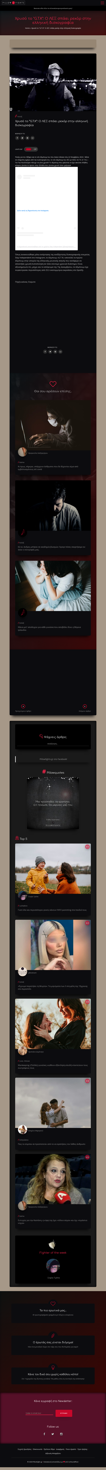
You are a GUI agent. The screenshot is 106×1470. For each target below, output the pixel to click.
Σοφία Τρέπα (33, 896)
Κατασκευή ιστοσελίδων (52, 1462)
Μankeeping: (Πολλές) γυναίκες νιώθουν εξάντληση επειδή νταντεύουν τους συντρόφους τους (53, 1066)
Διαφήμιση (60, 1449)
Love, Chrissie (24, 1061)
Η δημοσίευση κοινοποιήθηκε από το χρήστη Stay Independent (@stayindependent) (47, 246)
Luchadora (23, 906)
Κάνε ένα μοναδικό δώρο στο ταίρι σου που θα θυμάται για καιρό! (53, 1347)
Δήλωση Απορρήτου (53, 1453)
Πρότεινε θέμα (49, 1449)
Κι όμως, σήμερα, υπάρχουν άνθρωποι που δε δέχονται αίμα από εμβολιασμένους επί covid (48, 468)
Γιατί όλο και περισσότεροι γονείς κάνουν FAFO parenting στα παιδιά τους (52, 910)
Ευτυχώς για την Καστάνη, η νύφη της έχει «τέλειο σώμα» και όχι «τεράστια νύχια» (52, 1221)
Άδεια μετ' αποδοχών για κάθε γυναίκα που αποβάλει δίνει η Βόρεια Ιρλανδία (49, 628)
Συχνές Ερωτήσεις (24, 1449)
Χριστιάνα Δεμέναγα (36, 1052)
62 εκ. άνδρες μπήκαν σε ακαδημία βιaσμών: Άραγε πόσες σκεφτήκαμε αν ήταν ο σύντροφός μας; (51, 548)
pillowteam (32, 973)
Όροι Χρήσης (82, 1449)
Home (27, 28)
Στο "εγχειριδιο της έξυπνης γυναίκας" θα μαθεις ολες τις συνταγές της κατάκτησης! (53, 1379)
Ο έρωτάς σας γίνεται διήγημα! (53, 1342)
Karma (21, 462)
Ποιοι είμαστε (71, 1449)
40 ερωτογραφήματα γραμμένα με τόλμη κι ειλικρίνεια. (53, 1315)
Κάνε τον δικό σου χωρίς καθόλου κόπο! (53, 1374)
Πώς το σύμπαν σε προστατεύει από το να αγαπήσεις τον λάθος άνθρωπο (51, 1144)
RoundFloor (74, 1462)
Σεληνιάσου (23, 1140)
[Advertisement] (53, 677)
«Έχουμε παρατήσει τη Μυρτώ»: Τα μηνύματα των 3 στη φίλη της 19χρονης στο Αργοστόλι (53, 987)
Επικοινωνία (37, 1449)
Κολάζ (19, 116)
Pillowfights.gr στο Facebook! (53, 759)
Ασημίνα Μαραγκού (35, 1131)
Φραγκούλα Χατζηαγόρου (38, 453)
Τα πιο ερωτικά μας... (53, 1310)
